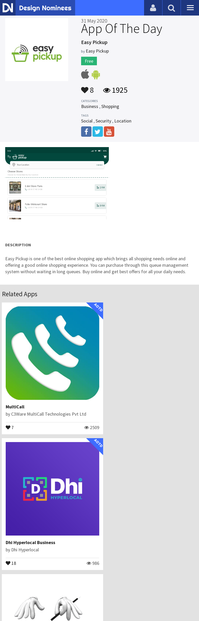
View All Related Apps (99, 574)
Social (87, 121)
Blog (11, 596)
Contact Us (30, 596)
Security (103, 121)
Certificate (55, 596)
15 (11, 551)
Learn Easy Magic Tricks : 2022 (37, 531)
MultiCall (15, 401)
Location (122, 121)
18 (110, 421)
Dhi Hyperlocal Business (130, 401)
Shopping (110, 106)
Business (89, 106)
